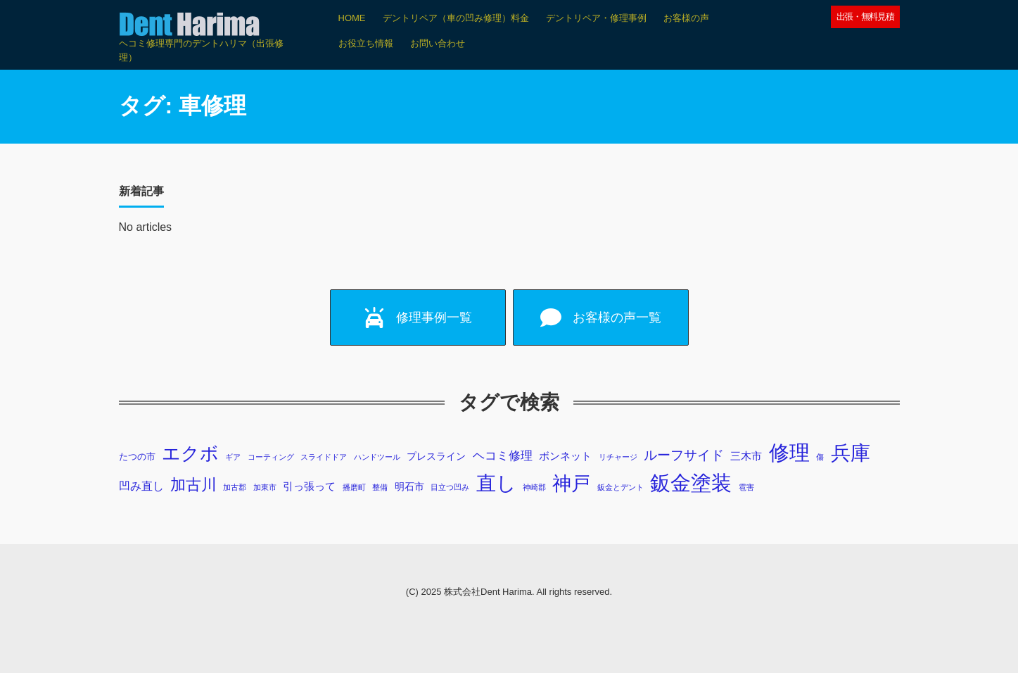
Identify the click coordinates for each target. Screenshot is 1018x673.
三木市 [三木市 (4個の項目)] (746, 456)
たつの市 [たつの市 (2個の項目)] (137, 457)
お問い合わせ (437, 43)
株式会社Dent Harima (488, 591)
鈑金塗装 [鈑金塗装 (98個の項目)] (691, 483)
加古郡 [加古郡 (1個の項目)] (234, 487)
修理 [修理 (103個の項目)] (789, 452)
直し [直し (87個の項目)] (496, 483)
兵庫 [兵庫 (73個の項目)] (850, 453)
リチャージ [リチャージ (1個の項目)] (618, 457)
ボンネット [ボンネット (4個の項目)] (565, 456)
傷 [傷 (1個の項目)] (820, 457)
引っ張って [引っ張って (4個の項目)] (309, 486)
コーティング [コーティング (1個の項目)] (271, 457)
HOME (352, 18)
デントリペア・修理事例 (596, 18)
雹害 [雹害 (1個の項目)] (746, 487)
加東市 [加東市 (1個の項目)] (264, 487)
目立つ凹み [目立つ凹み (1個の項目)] (450, 487)
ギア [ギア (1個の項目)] (233, 457)
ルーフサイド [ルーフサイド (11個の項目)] (684, 455)
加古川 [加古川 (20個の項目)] (193, 484)
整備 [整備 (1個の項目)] (380, 487)
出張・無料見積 (865, 16)
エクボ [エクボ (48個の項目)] (190, 453)
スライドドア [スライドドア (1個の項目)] (323, 457)
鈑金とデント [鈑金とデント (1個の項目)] (620, 487)
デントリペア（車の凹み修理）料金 (456, 18)
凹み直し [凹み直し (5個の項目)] (141, 486)
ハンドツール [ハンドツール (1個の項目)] (377, 457)
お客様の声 (686, 18)
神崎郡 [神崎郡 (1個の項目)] (534, 487)
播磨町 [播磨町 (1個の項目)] (354, 487)
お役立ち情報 (365, 43)
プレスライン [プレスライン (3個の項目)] (436, 456)
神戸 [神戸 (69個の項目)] (571, 483)
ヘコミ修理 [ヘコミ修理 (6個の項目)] (503, 456)
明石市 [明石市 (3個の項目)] (409, 486)
